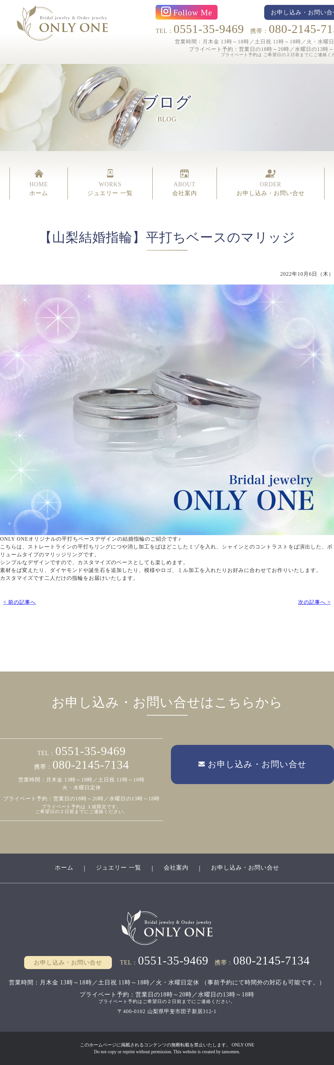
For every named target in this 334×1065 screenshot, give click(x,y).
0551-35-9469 (209, 29)
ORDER (270, 183)
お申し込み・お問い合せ (245, 867)
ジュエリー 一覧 (118, 867)
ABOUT (184, 183)
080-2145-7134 (91, 764)
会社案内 (176, 867)
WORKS (110, 183)
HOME (38, 183)
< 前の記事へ (19, 602)
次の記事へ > (314, 602)
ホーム (64, 867)
